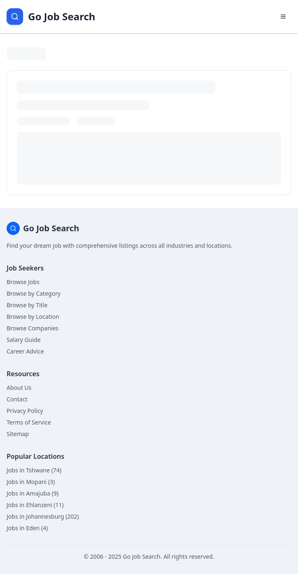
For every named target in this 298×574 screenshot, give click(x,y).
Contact (17, 399)
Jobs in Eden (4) (27, 528)
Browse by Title (27, 305)
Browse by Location (33, 316)
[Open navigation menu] (283, 16)
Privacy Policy (25, 411)
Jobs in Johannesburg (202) (43, 516)
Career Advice (25, 351)
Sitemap (18, 434)
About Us (19, 387)
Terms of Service (29, 422)
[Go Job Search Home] (51, 16)
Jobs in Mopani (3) (31, 482)
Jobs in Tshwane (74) (34, 470)
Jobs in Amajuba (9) (33, 493)
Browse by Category (34, 293)
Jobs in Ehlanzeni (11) (35, 505)
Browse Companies (33, 328)
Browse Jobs (23, 282)
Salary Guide (24, 340)
